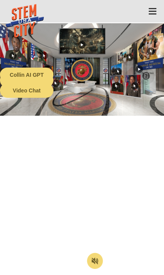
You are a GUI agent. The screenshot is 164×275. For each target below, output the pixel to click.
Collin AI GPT (27, 75)
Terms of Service (43, 269)
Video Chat (27, 90)
